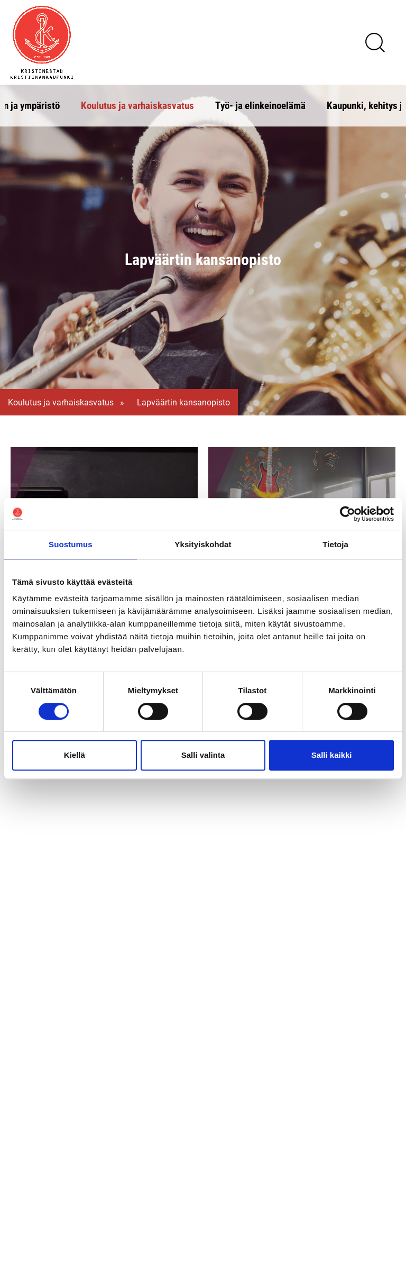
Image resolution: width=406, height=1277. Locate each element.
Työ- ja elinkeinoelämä (260, 105)
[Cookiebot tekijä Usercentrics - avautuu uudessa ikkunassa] (347, 514)
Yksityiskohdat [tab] (202, 544)
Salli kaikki (331, 754)
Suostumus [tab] (71, 544)
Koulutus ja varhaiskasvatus (137, 105)
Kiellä (74, 754)
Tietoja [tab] (335, 544)
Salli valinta (203, 754)
